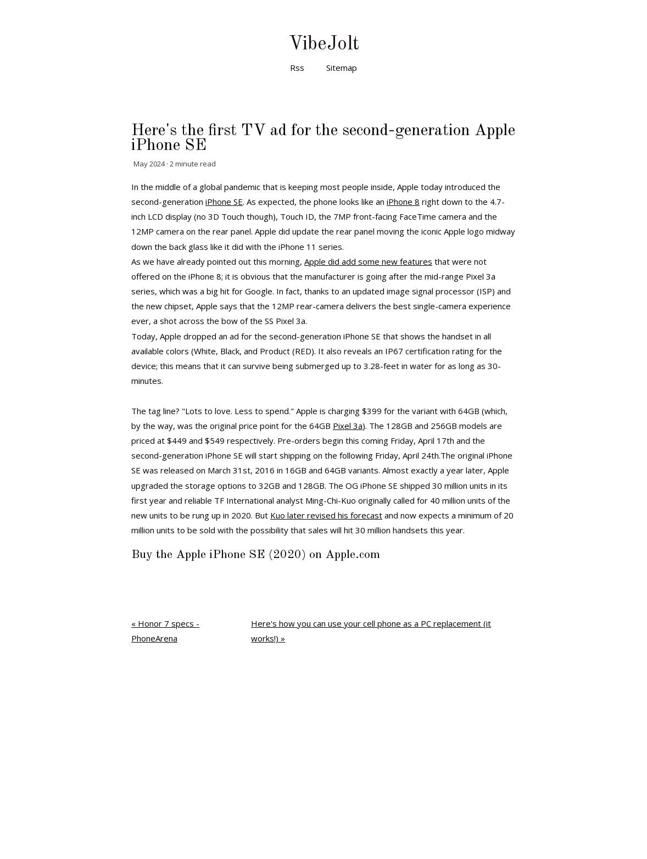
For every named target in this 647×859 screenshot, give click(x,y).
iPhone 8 (403, 201)
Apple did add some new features (368, 261)
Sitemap (341, 67)
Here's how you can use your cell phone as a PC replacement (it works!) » (371, 631)
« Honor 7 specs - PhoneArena (165, 631)
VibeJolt (323, 44)
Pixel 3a (347, 425)
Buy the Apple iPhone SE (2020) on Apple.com (255, 555)
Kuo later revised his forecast (326, 515)
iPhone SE (224, 201)
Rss (297, 67)
